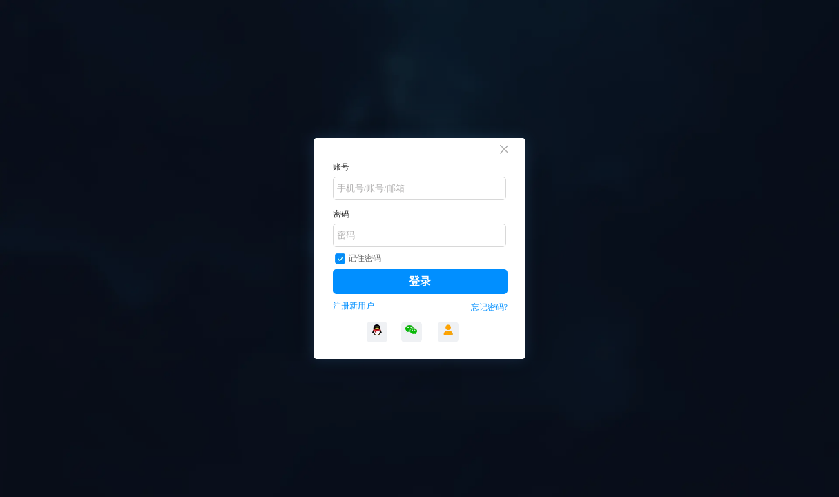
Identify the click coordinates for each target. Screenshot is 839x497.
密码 (341, 214)
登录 (420, 281)
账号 (341, 167)
